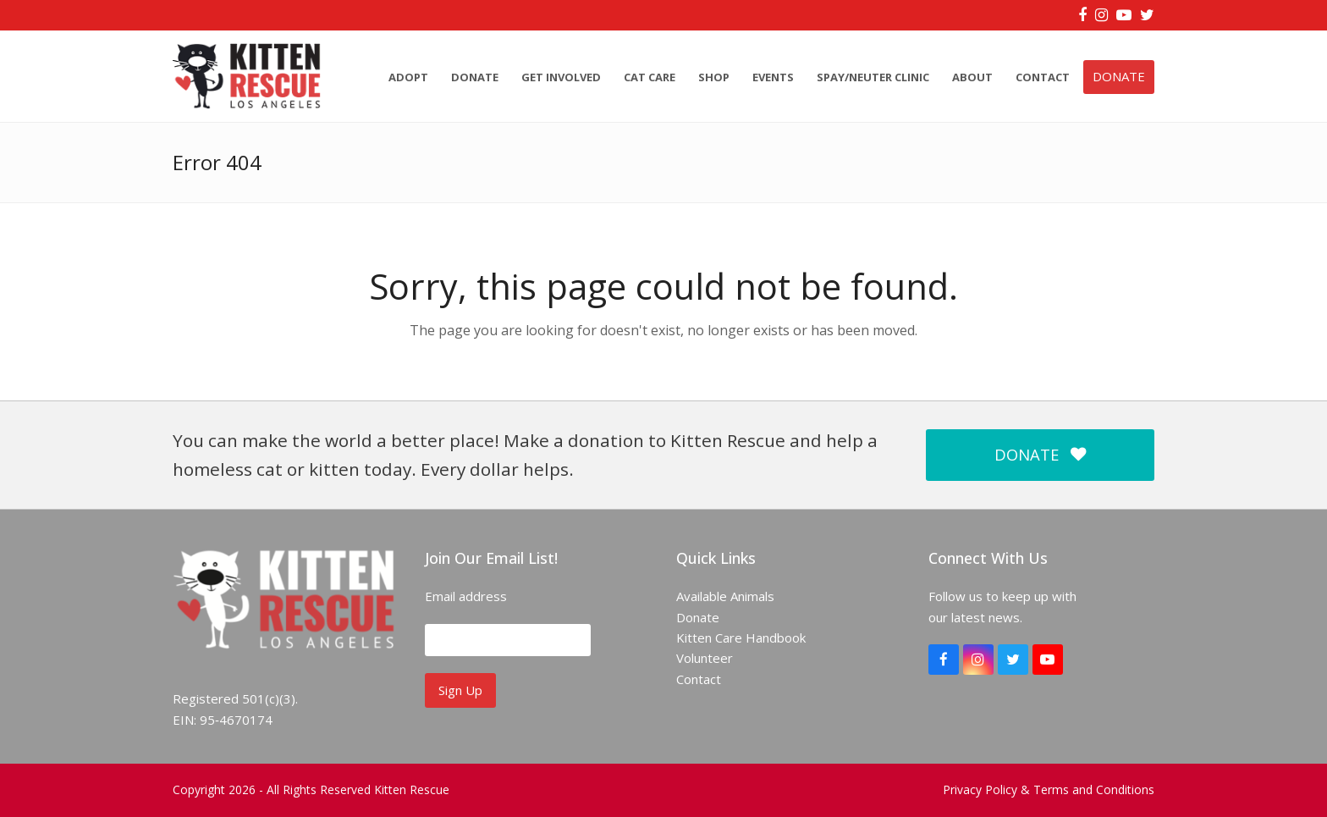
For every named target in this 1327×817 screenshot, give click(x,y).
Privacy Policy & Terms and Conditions (1048, 789)
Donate (697, 617)
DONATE (1040, 454)
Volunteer (704, 657)
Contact (698, 679)
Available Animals (725, 596)
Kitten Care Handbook (741, 637)
